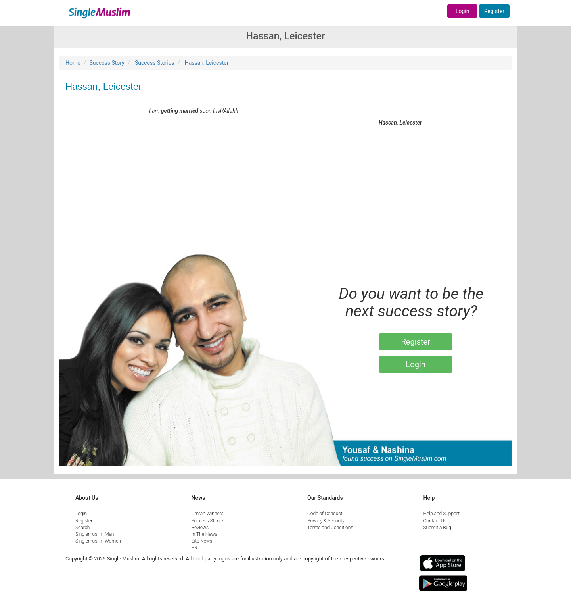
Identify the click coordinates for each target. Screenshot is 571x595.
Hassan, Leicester (205, 63)
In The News (204, 534)
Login (462, 11)
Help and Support (441, 513)
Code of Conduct (324, 513)
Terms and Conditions (330, 527)
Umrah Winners (208, 513)
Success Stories (153, 63)
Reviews (200, 527)
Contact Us (434, 521)
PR (194, 548)
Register (494, 11)
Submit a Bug (437, 527)
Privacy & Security (326, 521)
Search (82, 527)
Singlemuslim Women (98, 541)
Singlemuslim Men (94, 534)
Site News (202, 541)
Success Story (106, 63)
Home (72, 63)
